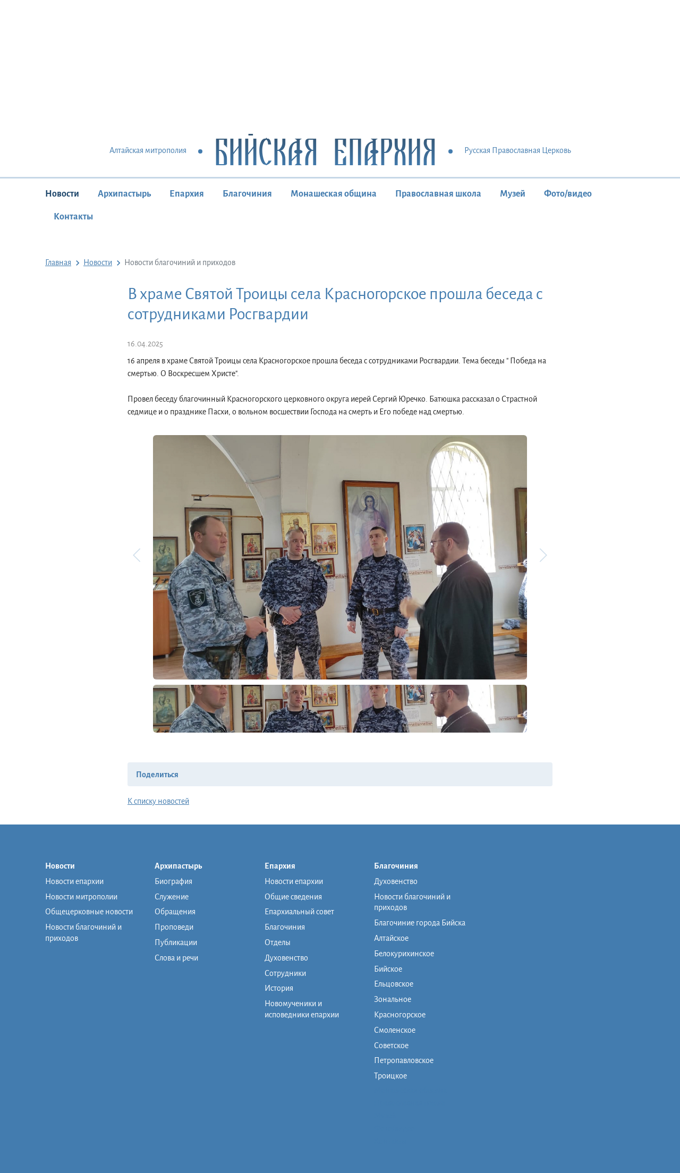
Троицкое (390, 1076)
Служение (172, 896)
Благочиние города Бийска (419, 923)
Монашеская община (334, 194)
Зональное (392, 999)
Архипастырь (124, 194)
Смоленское (394, 1030)
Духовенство (286, 958)
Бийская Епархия (325, 151)
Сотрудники (285, 973)
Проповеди (174, 927)
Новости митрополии (81, 896)
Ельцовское (393, 984)
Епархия (186, 194)
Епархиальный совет (299, 911)
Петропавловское (404, 1060)
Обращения (175, 911)
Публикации (176, 942)
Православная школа (438, 194)
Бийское (388, 969)
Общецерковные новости (89, 911)
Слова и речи (176, 958)
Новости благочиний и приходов (83, 932)
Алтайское (391, 938)
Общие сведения (293, 896)
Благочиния (247, 194)
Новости (62, 194)
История (279, 988)
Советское (391, 1045)
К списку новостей (158, 801)
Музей (512, 194)
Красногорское (400, 1014)
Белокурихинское (404, 953)
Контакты (73, 217)
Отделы (278, 942)
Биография (173, 881)
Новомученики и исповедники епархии (302, 1009)
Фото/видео (568, 194)
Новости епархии (74, 881)
